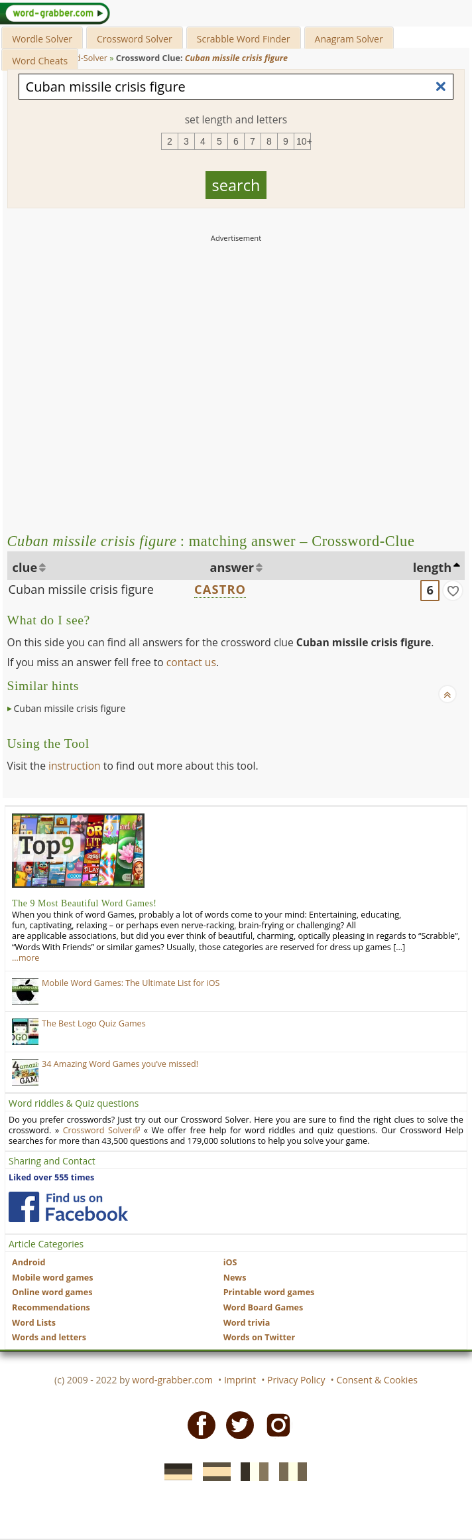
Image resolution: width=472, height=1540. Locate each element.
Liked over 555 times (51, 1177)
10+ (303, 141)
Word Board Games (263, 1307)
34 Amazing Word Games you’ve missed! (120, 1064)
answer (232, 567)
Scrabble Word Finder (243, 39)
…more (25, 957)
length (432, 567)
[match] (452, 590)
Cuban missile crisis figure (81, 589)
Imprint (240, 1379)
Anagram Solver (349, 39)
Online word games (52, 1292)
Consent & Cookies (377, 1379)
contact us (191, 662)
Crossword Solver (134, 39)
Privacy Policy (296, 1379)
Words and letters (49, 1337)
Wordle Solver (42, 39)
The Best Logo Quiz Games (94, 1023)
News (235, 1277)
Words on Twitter (259, 1337)
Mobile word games (52, 1277)
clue (25, 567)
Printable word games (269, 1292)
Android (28, 1262)
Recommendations (51, 1307)
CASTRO (220, 589)
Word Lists (34, 1322)
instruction (74, 765)
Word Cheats (40, 60)
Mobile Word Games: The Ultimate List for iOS (130, 983)
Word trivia (246, 1322)
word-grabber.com (172, 1379)
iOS (230, 1262)
